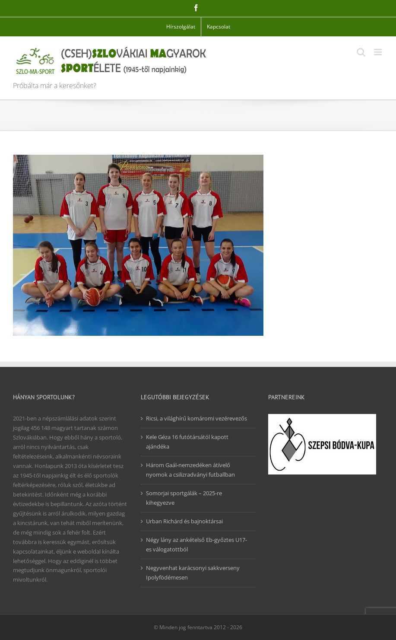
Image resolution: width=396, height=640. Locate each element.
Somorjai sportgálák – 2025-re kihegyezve (184, 497)
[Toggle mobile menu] (378, 52)
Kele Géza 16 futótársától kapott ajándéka (187, 441)
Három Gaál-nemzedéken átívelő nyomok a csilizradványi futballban (190, 469)
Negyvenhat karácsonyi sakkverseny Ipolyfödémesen (193, 572)
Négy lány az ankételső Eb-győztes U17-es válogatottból (196, 544)
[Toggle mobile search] (361, 52)
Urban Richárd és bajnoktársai (184, 521)
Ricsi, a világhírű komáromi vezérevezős (196, 418)
